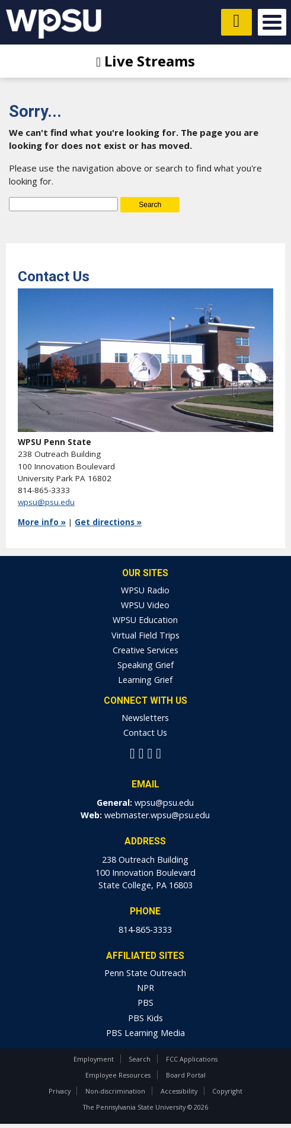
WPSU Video (145, 605)
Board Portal (186, 1074)
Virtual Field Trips (145, 635)
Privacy (60, 1090)
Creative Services (145, 650)
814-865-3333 (145, 929)
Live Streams (145, 61)
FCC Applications (192, 1058)
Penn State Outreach (145, 972)
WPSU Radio (145, 590)
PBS (145, 1002)
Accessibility (179, 1090)
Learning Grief (145, 679)
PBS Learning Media (145, 1032)
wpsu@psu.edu (46, 502)
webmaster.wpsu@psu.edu (157, 815)
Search (140, 1058)
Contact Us (145, 732)
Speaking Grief (145, 665)
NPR (145, 987)
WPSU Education (145, 619)
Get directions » (108, 522)
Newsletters (145, 717)
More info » (42, 522)
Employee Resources (118, 1074)
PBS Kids (145, 1018)
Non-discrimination (115, 1090)
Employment (93, 1058)
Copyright (227, 1090)
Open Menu (272, 22)
